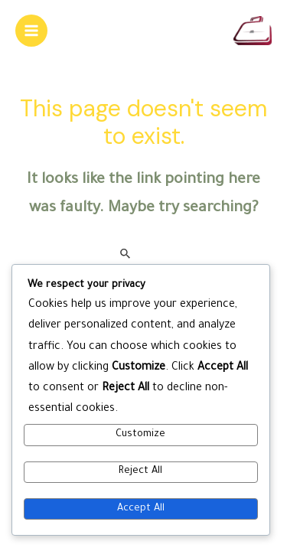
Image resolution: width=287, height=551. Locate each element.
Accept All (141, 509)
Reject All (140, 471)
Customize (140, 434)
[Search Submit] (126, 254)
